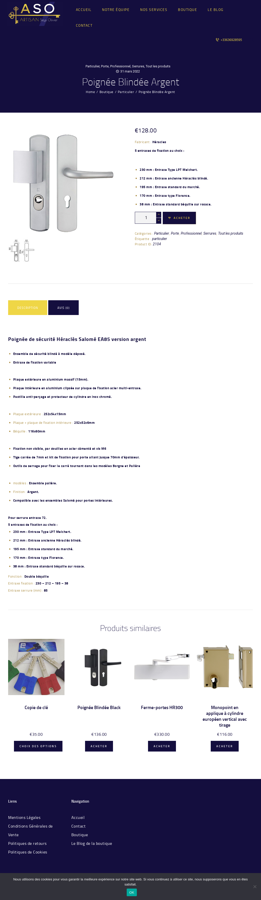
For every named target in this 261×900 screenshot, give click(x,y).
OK (131, 892)
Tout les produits (158, 66)
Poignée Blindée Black (99, 707)
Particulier (93, 66)
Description (27, 308)
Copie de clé (36, 707)
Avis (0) (63, 308)
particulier (159, 239)
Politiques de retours (27, 843)
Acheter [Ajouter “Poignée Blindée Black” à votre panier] (99, 746)
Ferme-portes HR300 (162, 707)
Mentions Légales (24, 817)
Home (90, 91)
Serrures (138, 66)
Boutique (106, 91)
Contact (78, 826)
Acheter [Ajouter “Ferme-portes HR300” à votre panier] (162, 746)
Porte (105, 66)
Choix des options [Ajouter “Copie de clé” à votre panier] (38, 746)
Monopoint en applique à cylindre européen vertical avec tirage (225, 716)
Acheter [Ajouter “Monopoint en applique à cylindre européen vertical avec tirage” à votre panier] (224, 746)
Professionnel (120, 66)
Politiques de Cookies (27, 852)
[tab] (27, 308)
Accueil (78, 817)
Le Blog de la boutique (91, 843)
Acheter (182, 218)
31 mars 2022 (130, 71)
